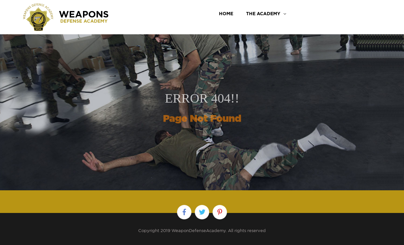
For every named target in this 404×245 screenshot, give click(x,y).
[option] (202, 104)
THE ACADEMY (263, 13)
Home (226, 13)
